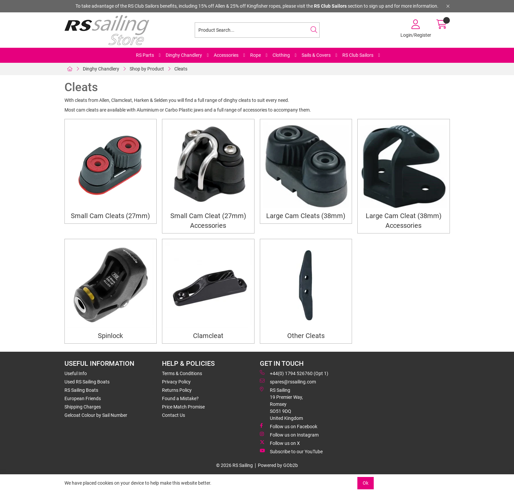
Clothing (281, 55)
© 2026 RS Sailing (234, 465)
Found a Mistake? (180, 398)
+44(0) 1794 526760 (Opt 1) (294, 373)
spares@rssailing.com (288, 381)
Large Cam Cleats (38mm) (305, 216)
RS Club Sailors (357, 55)
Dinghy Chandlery (184, 55)
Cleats (180, 68)
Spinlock (110, 336)
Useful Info (75, 373)
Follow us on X (280, 443)
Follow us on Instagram (289, 435)
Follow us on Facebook (288, 426)
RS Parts (145, 55)
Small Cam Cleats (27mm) (110, 216)
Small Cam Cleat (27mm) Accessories (208, 220)
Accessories (226, 55)
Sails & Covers (316, 55)
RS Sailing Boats (81, 390)
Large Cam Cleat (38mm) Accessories (404, 220)
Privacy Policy (176, 381)
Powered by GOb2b (278, 465)
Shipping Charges (82, 406)
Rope (255, 55)
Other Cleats (306, 336)
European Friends (82, 398)
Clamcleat (208, 336)
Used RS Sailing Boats (87, 381)
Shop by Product (147, 68)
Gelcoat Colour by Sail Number (95, 415)
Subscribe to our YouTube (291, 451)
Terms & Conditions (182, 373)
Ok (365, 483)
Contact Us (173, 415)
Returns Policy (177, 390)
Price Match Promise (183, 406)
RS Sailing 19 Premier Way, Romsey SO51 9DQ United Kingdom (281, 404)
